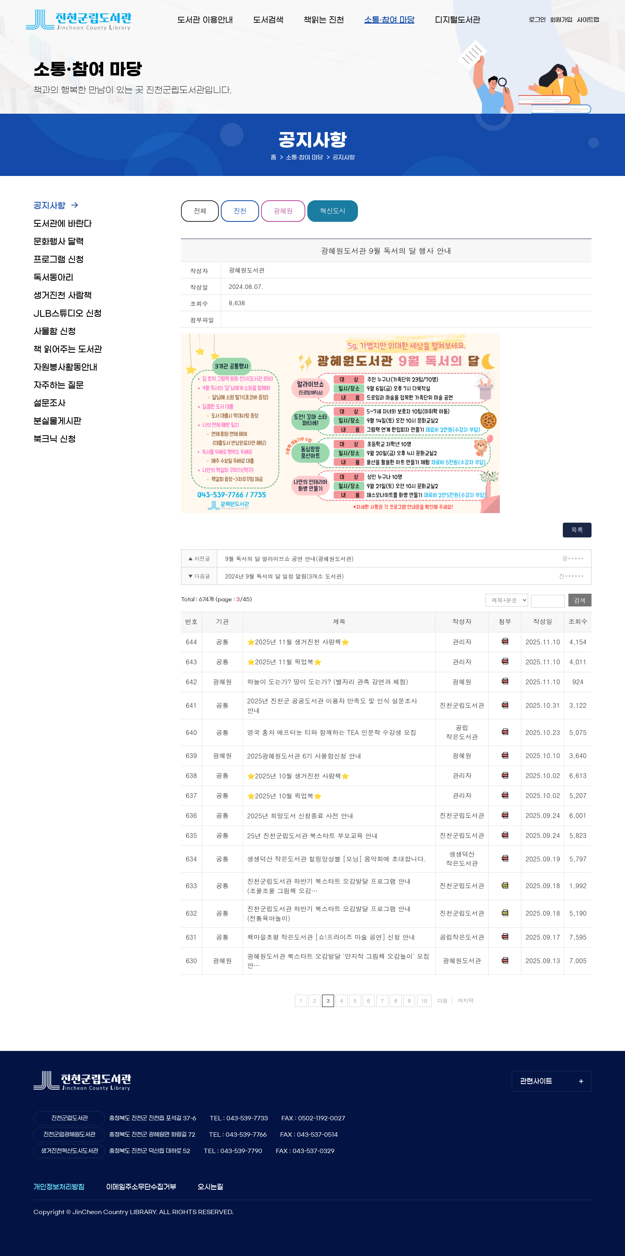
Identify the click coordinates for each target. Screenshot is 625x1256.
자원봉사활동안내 (65, 367)
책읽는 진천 (324, 20)
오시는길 (210, 1186)
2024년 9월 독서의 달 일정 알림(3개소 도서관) (284, 576)
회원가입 (561, 20)
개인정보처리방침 (59, 1186)
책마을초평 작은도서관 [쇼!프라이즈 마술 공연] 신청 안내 (331, 937)
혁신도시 (333, 211)
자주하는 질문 (58, 385)
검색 (580, 600)
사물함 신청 (54, 331)
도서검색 (268, 20)
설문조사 (49, 403)
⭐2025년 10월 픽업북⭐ (284, 795)
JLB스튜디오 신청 (67, 313)
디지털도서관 (457, 20)
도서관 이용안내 (205, 20)
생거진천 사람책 (62, 295)
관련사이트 (536, 1081)
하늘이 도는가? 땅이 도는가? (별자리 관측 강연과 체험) (327, 681)
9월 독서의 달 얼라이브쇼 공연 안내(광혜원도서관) (289, 559)
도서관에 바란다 (62, 223)
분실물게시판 (57, 421)
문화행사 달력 (58, 241)
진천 (240, 211)
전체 (200, 211)
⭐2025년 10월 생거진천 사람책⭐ (298, 775)
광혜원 (283, 211)
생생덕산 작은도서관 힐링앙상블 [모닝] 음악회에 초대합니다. (336, 858)
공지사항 (49, 205)
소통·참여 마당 (389, 20)
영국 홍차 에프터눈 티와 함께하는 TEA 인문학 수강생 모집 (332, 732)
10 (424, 1001)
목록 (577, 529)
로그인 (537, 20)
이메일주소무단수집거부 (141, 1186)
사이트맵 (588, 20)
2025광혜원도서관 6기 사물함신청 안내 (304, 755)
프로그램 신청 (58, 259)
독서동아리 (53, 277)
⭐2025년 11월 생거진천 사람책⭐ (298, 641)
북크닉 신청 (54, 439)
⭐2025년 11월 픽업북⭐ (284, 661)
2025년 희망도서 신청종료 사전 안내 (300, 815)
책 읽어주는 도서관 (67, 349)
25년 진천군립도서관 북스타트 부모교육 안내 (312, 835)
